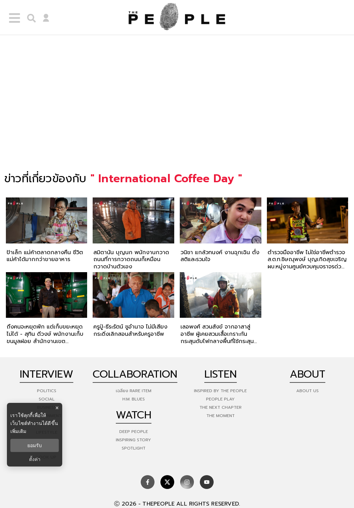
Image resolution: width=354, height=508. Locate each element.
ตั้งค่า (34, 459)
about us (307, 391)
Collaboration (135, 374)
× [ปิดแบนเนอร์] (56, 408)
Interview (46, 374)
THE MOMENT (220, 416)
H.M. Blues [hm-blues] (133, 399)
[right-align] (30, 17)
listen (220, 374)
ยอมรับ (34, 445)
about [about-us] (307, 374)
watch (133, 415)
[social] (147, 482)
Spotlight (134, 448)
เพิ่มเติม (18, 431)
